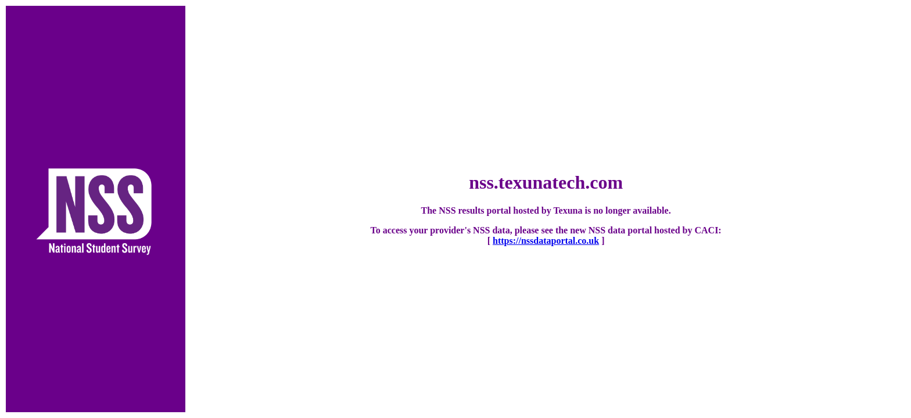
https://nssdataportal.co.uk (546, 241)
